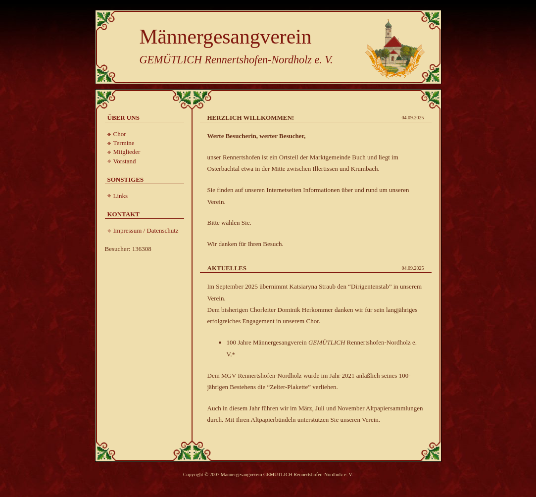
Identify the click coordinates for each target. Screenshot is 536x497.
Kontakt (123, 214)
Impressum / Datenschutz (146, 230)
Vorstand (124, 161)
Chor (119, 134)
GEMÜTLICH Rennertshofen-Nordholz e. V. (236, 59)
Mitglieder (127, 151)
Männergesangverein (226, 36)
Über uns (123, 117)
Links (120, 195)
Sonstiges (125, 179)
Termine (124, 143)
